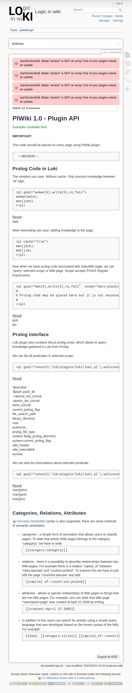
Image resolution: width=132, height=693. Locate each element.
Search (121, 9)
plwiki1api (27, 30)
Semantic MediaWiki (31, 521)
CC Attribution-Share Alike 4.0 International (68, 678)
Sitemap (118, 20)
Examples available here (29, 127)
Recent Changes (102, 16)
